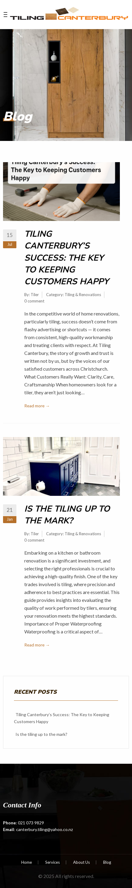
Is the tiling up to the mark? (67, 514)
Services (52, 862)
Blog (107, 862)
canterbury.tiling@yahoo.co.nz (44, 829)
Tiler (35, 294)
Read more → (37, 405)
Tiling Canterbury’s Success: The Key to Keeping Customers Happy (66, 257)
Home (26, 862)
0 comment (34, 301)
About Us (81, 862)
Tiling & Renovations (83, 294)
